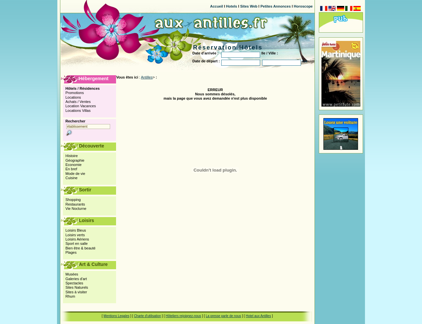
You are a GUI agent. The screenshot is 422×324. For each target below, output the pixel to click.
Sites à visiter (76, 292)
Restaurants (75, 204)
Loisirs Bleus (76, 230)
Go (304, 61)
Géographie (75, 160)
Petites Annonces (275, 6)
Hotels (231, 6)
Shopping (73, 200)
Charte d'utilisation (147, 316)
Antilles (147, 77)
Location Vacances (81, 106)
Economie (74, 165)
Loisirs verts (75, 235)
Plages (71, 252)
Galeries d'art (76, 279)
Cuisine (72, 178)
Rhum (70, 296)
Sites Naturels (77, 287)
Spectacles (74, 283)
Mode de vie (75, 174)
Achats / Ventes (78, 102)
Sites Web (248, 6)
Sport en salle (77, 243)
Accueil (216, 6)
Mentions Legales (116, 316)
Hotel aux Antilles (258, 316)
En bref (71, 169)
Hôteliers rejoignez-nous (183, 316)
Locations (73, 97)
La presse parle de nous (223, 316)
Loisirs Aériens (77, 239)
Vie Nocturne (76, 209)
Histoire (72, 156)
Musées (72, 274)
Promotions (75, 93)
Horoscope (303, 6)
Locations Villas (78, 111)
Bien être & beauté (81, 248)
